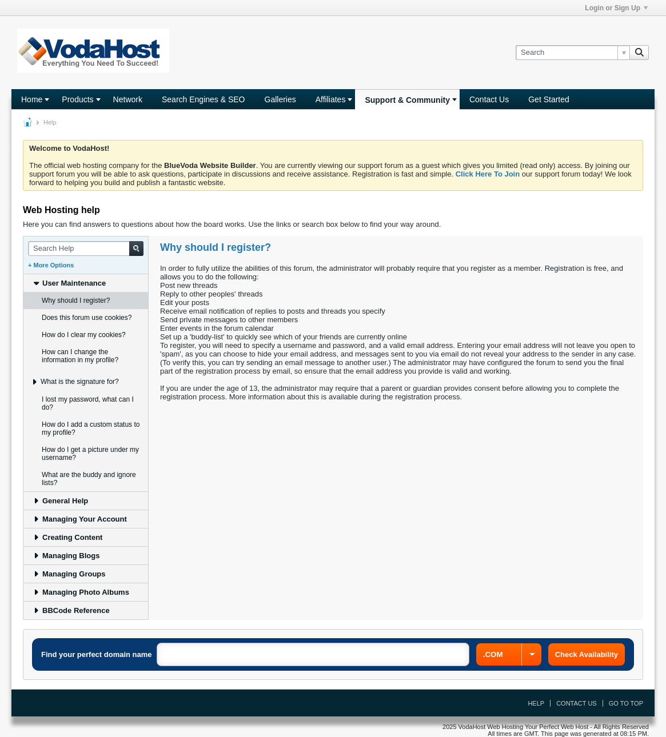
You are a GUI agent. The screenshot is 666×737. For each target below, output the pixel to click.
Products (77, 99)
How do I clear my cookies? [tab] (84, 335)
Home (31, 99)
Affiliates (331, 99)
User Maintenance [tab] (69, 283)
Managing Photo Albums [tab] (81, 592)
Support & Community (407, 100)
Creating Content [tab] (67, 537)
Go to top (626, 703)
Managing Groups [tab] (69, 574)
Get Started (548, 99)
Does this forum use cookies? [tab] (86, 318)
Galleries (280, 99)
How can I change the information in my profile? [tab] (80, 356)
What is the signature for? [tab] (75, 382)
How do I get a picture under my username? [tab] (90, 454)
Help (536, 703)
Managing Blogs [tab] (66, 555)
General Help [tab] (60, 500)
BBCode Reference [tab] (71, 610)
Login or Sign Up (616, 8)
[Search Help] (85, 248)
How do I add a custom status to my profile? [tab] (90, 428)
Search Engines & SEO (203, 99)
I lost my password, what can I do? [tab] (88, 403)
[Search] (572, 52)
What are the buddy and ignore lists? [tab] (89, 479)
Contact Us (489, 99)
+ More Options (51, 265)
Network (127, 99)
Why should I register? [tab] (76, 301)
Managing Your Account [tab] (80, 519)
